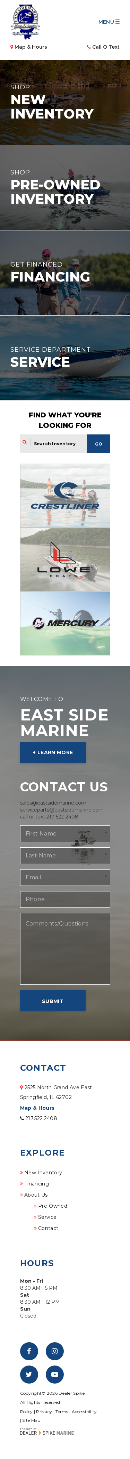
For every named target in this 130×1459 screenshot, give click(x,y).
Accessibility (84, 1411)
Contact (48, 1228)
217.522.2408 (39, 1118)
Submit (52, 1001)
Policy (26, 1411)
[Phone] (65, 899)
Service (47, 1217)
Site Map (31, 1420)
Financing (36, 1184)
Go (98, 444)
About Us (36, 1195)
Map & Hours (37, 1108)
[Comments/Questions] (65, 949)
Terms (61, 1411)
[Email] (65, 877)
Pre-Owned (52, 1206)
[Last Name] (65, 855)
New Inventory (43, 1172)
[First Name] (65, 833)
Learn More (55, 752)
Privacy (44, 1411)
